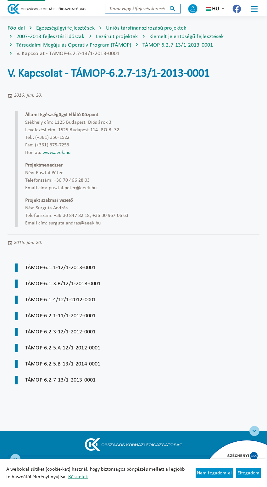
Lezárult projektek (117, 37)
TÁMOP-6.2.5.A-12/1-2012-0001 (62, 348)
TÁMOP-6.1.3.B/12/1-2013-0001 (63, 284)
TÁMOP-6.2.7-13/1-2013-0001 (177, 45)
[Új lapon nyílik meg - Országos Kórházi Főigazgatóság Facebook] (237, 9)
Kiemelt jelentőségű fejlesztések (186, 37)
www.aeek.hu (56, 152)
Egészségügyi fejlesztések (65, 28)
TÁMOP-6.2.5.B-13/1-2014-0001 (62, 364)
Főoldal (16, 28)
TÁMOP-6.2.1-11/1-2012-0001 (60, 316)
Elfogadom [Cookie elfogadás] (248, 473)
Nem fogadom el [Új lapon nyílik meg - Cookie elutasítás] (214, 473)
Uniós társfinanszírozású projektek (146, 28)
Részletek (78, 476)
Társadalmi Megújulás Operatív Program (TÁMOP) (73, 45)
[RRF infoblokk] (15, 459)
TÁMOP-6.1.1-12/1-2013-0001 (60, 268)
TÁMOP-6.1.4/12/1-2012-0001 (60, 300)
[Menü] (254, 9)
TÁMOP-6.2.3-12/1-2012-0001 (60, 332)
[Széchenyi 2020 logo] (254, 431)
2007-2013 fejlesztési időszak (50, 37)
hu (215, 9)
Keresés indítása (172, 9)
